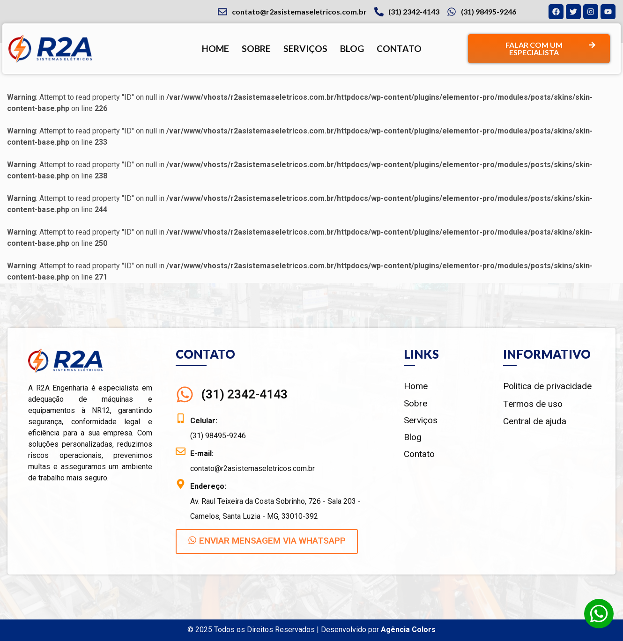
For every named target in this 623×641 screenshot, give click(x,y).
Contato (399, 48)
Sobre (256, 48)
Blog (352, 48)
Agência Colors (408, 629)
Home (215, 48)
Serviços (305, 48)
